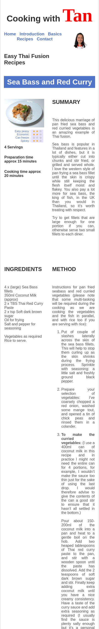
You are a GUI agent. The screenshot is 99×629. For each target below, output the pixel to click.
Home (10, 34)
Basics (55, 34)
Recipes (25, 39)
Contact (45, 39)
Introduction (31, 34)
